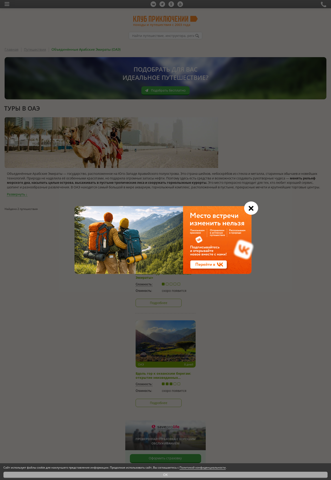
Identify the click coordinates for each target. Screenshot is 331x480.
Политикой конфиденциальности (203, 467)
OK (165, 474)
